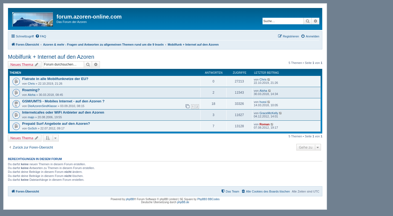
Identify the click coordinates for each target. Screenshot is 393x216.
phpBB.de (183, 202)
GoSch (32, 128)
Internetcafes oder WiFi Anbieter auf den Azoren (63, 112)
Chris (31, 83)
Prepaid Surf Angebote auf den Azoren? (56, 124)
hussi (263, 101)
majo (31, 117)
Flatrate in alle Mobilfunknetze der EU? (55, 79)
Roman (265, 124)
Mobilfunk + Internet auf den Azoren (51, 57)
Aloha (31, 94)
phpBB (130, 199)
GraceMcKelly (269, 113)
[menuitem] (40, 36)
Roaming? (31, 90)
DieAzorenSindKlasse (42, 106)
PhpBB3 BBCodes (208, 199)
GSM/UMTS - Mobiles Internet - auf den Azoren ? (63, 101)
